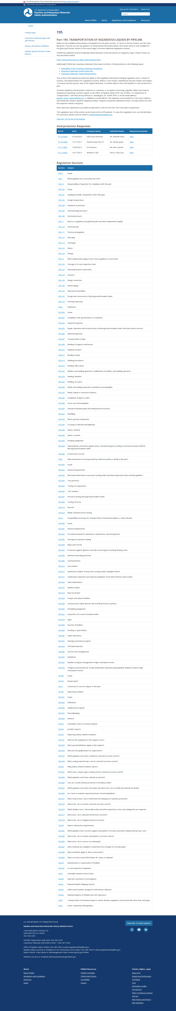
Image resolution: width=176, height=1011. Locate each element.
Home (30, 26)
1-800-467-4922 (63, 943)
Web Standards (137, 1003)
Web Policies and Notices (141, 999)
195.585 (61, 841)
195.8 (60, 900)
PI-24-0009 (62, 136)
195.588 (61, 852)
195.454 (61, 668)
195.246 (61, 398)
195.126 (61, 280)
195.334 (61, 512)
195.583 (61, 836)
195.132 (61, 296)
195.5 (60, 686)
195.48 (61, 676)
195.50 (61, 692)
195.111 (61, 232)
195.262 (61, 440)
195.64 (61, 895)
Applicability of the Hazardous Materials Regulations (82, 68)
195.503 (61, 702)
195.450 (61, 657)
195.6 (60, 873)
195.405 (61, 550)
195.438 (61, 630)
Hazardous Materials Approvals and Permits (37, 39)
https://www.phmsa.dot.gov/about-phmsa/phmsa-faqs (79, 60)
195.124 (61, 275)
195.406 (61, 555)
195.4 (60, 518)
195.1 (60, 178)
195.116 (61, 248)
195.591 (61, 868)
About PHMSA (90, 20)
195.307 (61, 496)
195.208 (61, 344)
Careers (83, 983)
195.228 (61, 387)
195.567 (61, 788)
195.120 (61, 264)
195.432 (61, 614)
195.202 (61, 317)
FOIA (134, 983)
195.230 (61, 392)
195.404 (61, 545)
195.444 (61, 646)
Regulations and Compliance (124, 20)
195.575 (61, 809)
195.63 (61, 889)
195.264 (61, 446)
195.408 (61, 561)
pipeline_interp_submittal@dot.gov (70, 98)
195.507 (61, 713)
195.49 (61, 681)
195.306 (61, 491)
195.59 (61, 863)
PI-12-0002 (62, 152)
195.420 (61, 582)
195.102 (61, 200)
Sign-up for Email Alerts (129, 9)
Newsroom (145, 9)
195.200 (61, 312)
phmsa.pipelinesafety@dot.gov (76, 947)
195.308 (61, 502)
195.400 (61, 523)
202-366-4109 (57, 940)
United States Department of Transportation (41, 5)
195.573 (61, 804)
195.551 (61, 740)
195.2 (60, 307)
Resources (145, 20)
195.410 (61, 566)
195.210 (61, 350)
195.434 (61, 619)
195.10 (61, 184)
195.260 (61, 435)
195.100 (61, 189)
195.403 (61, 539)
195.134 (61, 301)
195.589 (61, 857)
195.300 (61, 464)
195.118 (61, 253)
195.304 (61, 480)
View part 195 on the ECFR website (71, 119)
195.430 (61, 609)
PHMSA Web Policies (88, 976)
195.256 (61, 424)
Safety (104, 20)
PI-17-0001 (62, 147)
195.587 (61, 847)
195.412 (61, 571)
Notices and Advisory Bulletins (37, 46)
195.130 (61, 291)
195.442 (61, 641)
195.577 (61, 815)
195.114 (61, 243)
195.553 (61, 745)
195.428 (61, 603)
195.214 (61, 360)
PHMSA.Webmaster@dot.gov (100, 114)
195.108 (61, 216)
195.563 (61, 777)
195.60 (61, 879)
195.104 (61, 205)
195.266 (61, 454)
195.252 (61, 414)
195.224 (61, 376)
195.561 (61, 772)
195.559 (61, 761)
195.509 (61, 718)
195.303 (61, 475)
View (132, 136)
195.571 (61, 799)
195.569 (61, 793)
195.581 (61, 831)
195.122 (61, 269)
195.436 (61, 625)
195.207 (61, 339)
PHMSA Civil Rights (88, 973)
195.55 (61, 734)
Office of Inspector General (142, 993)
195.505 (61, 708)
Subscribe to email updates (139, 923)
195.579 (61, 820)
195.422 (61, 587)
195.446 (61, 651)
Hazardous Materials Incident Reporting (77, 71)
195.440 (61, 635)
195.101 (61, 195)
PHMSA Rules (30, 32)
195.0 (60, 173)
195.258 (61, 430)
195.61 (61, 884)
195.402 (61, 534)
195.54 (61, 729)
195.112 (61, 237)
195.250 (61, 408)
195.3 (60, 459)
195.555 (61, 750)
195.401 (61, 529)
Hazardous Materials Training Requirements (78, 74)
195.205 (61, 328)
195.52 (61, 724)
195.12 (61, 259)
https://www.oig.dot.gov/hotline (76, 952)
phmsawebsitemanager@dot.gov (62, 957)
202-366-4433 (29, 936)
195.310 (61, 507)
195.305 (61, 486)
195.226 (61, 382)
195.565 (61, 782)
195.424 (61, 593)
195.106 (61, 211)
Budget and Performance (141, 976)
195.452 (61, 662)
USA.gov (135, 996)
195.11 (61, 221)
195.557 (61, 756)
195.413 (61, 577)
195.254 (61, 419)
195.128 (61, 285)
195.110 (61, 227)
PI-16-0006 (62, 142)
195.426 (61, 598)
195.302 (61, 470)
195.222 (61, 371)
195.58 (61, 825)
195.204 (61, 323)
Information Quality (139, 986)
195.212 (61, 355)
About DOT (136, 973)
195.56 (61, 766)
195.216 (61, 366)
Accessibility (85, 979)
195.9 (60, 905)
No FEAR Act (137, 989)
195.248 (61, 403)
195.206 (61, 334)
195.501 (61, 697)
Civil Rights (136, 979)
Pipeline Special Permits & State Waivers (37, 52)
